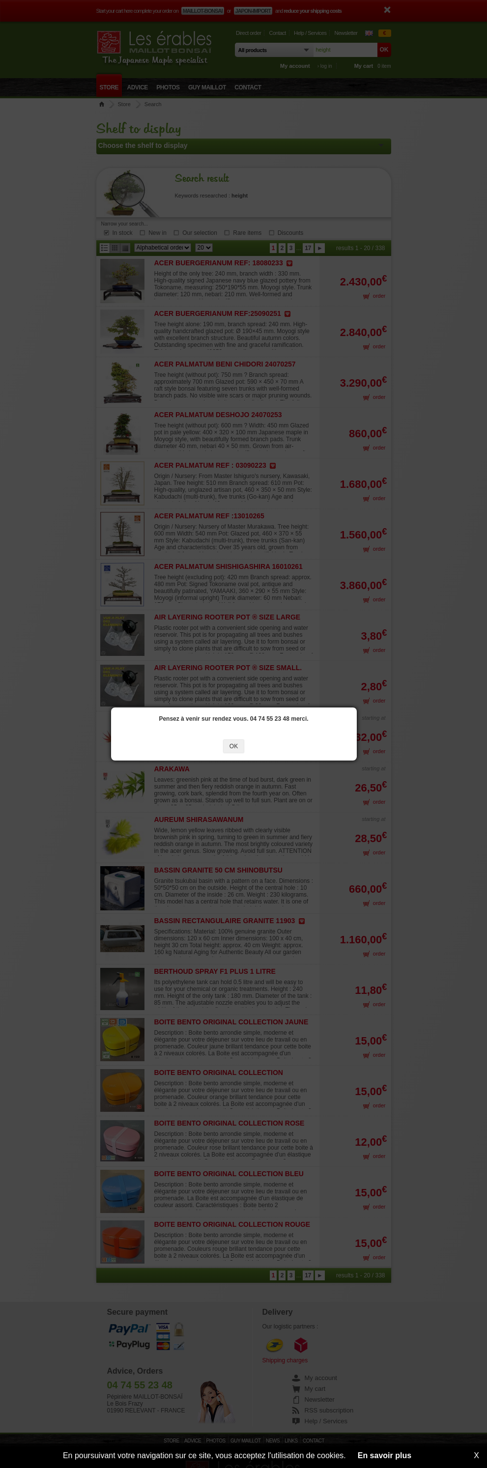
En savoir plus (384, 1455)
